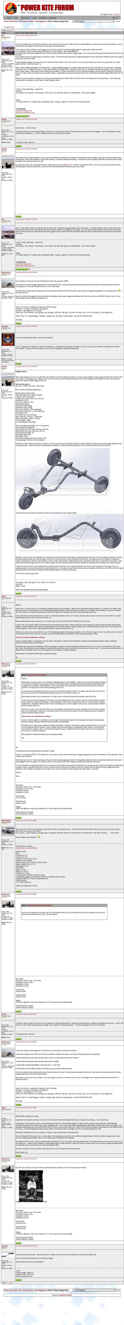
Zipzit (4, 596)
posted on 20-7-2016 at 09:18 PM (26, 35)
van (3, 36)
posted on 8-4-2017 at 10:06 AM (26, 1042)
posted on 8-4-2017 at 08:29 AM (26, 1014)
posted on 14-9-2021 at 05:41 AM (26, 1246)
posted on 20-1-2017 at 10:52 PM (26, 366)
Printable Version (9, 27)
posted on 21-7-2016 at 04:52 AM (26, 149)
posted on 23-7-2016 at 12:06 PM (26, 326)
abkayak (5, 326)
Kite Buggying (40, 21)
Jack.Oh (5, 1246)
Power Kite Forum (10, 21)
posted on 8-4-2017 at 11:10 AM (26, 1107)
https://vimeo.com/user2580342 (26, 848)
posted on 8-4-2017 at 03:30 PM (26, 1159)
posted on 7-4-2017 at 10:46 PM (26, 596)
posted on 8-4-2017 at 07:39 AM (26, 894)
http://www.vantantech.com (25, 113)
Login (111, 14)
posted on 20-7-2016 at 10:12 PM (26, 119)
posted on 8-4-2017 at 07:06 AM (26, 664)
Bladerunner (6, 272)
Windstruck (6, 664)
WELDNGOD (6, 821)
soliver (4, 119)
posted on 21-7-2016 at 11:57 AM (26, 219)
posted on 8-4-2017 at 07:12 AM (26, 820)
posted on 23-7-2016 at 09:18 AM (26, 272)
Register (116, 14)
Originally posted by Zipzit (37, 675)
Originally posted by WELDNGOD (40, 905)
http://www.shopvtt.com (24, 111)
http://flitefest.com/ (66, 165)
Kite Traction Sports (26, 21)
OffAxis (4, 149)
